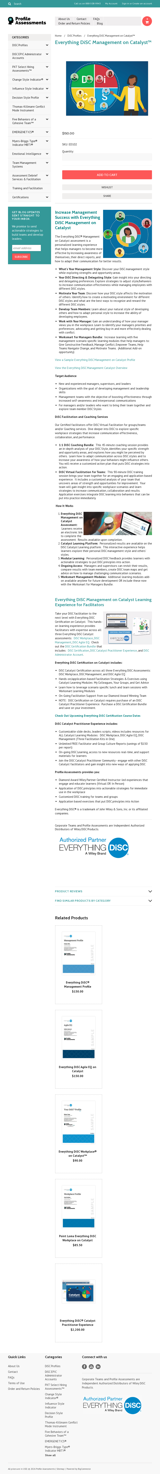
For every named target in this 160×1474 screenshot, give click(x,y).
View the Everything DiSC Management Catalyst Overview (91, 368)
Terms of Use (16, 1383)
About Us (64, 19)
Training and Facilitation (27, 188)
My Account (111, 3)
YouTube (91, 1366)
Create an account (142, 3)
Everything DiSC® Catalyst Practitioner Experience (77, 1323)
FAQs (96, 19)
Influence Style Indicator (28, 88)
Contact (81, 19)
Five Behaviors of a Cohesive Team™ (24, 121)
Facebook (84, 1366)
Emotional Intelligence (26, 154)
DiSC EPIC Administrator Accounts (27, 56)
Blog (100, 23)
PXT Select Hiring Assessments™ (23, 68)
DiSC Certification (78, 650)
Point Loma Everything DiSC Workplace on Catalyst (77, 1238)
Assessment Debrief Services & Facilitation (26, 177)
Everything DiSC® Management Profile (77, 984)
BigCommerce (84, 1469)
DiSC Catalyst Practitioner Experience (113, 650)
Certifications (20, 197)
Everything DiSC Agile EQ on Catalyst (77, 1069)
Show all (50, 1455)
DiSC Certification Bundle (80, 646)
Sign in (125, 3)
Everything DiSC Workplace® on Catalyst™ (78, 1154)
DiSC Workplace (83, 638)
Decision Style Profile (25, 97)
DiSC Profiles (20, 45)
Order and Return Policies (74, 23)
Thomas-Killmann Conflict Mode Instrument (28, 108)
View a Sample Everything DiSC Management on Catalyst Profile (95, 360)
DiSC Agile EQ (81, 642)
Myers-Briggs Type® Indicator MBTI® (24, 143)
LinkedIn (98, 1366)
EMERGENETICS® (23, 132)
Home (58, 35)
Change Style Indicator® (27, 79)
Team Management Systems (24, 164)
